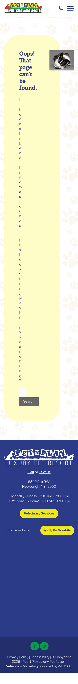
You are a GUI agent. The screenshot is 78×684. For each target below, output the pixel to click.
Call (31, 472)
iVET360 (64, 666)
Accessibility (39, 657)
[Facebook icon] (34, 646)
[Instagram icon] (44, 646)
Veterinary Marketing (22, 666)
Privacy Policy (17, 657)
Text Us (45, 472)
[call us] (61, 8)
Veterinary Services (39, 513)
